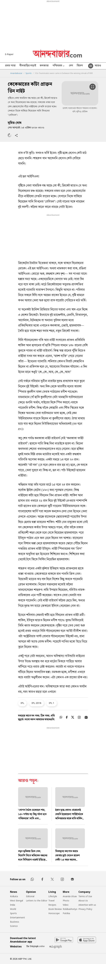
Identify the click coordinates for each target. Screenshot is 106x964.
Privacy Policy (85, 909)
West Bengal (16, 900)
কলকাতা (44, 65)
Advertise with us (87, 904)
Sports (29, 73)
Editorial (30, 896)
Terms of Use (85, 896)
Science (14, 925)
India (12, 904)
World (13, 909)
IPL (22, 702)
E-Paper (9, 54)
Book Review (55, 909)
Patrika (66, 913)
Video (65, 904)
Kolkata (14, 896)
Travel (51, 900)
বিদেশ (80, 65)
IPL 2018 (36, 702)
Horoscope (54, 913)
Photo (66, 900)
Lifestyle (52, 896)
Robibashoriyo (70, 909)
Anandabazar (16, 73)
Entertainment (17, 917)
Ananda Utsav (70, 896)
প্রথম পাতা (10, 65)
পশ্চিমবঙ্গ (58, 66)
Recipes (52, 904)
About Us (83, 900)
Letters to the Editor (36, 900)
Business (14, 921)
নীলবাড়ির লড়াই (27, 65)
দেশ (71, 65)
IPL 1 (51, 702)
